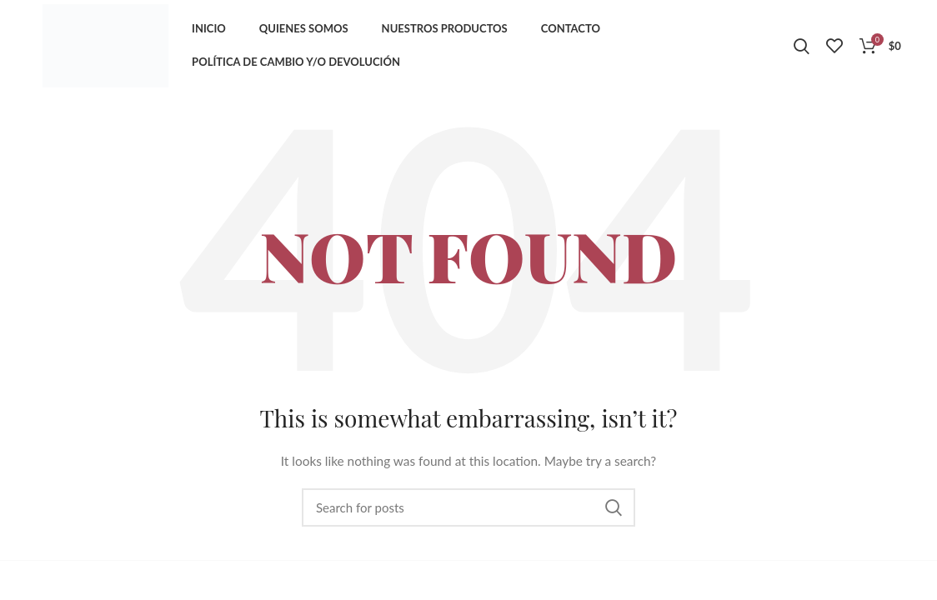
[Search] (468, 507)
